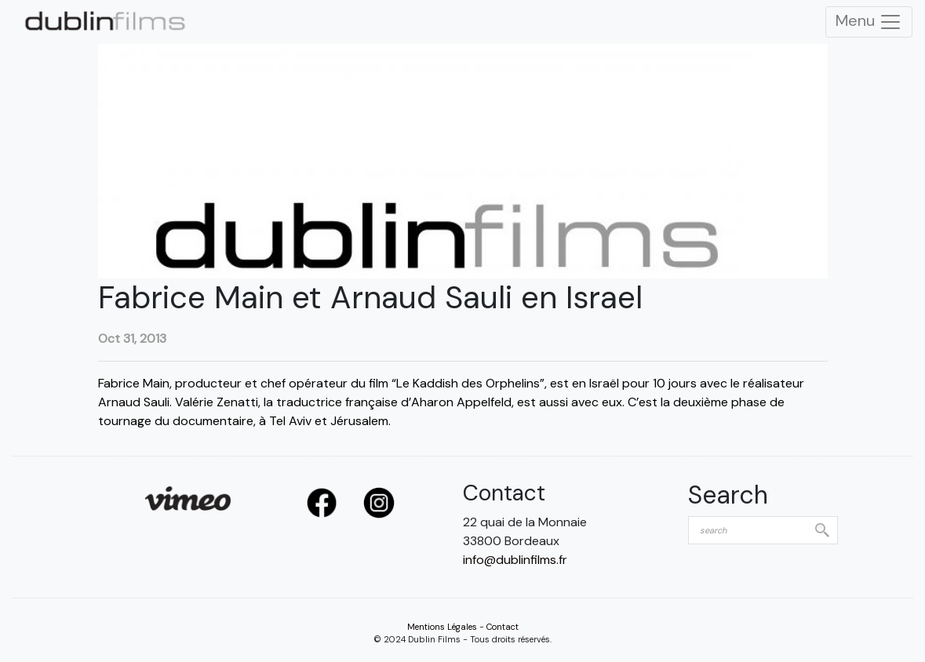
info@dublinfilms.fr (515, 559)
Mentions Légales (442, 626)
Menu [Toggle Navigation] (869, 22)
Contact (502, 626)
